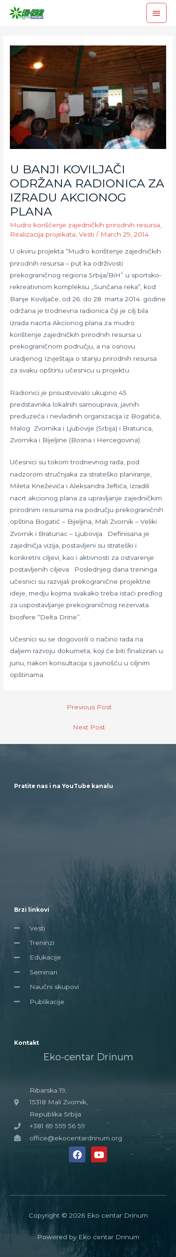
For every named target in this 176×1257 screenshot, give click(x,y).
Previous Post (89, 707)
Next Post (89, 727)
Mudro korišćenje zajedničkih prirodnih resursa (85, 225)
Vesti (86, 234)
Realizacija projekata (43, 234)
